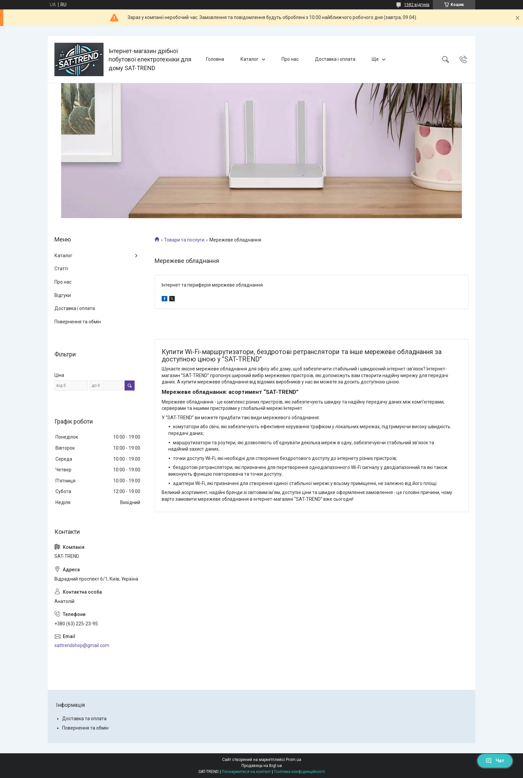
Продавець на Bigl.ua (261, 765)
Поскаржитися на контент (246, 771)
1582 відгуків (416, 4)
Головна (215, 59)
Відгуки (62, 295)
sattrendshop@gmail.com (81, 645)
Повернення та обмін (77, 321)
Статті (61, 268)
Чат (495, 761)
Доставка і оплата (335, 59)
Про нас (290, 59)
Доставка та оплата (84, 718)
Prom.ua (293, 759)
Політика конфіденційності (299, 771)
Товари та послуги (184, 240)
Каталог (249, 59)
